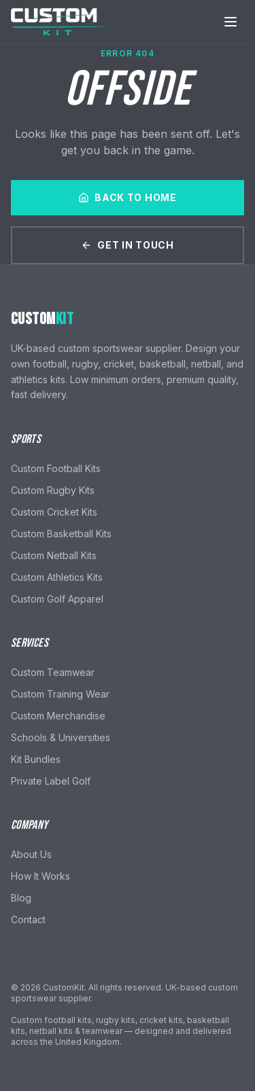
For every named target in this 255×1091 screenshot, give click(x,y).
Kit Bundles (36, 759)
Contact (28, 919)
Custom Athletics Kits (57, 577)
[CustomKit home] (58, 21)
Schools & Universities (60, 737)
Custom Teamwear (53, 672)
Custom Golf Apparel (57, 599)
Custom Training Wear (60, 694)
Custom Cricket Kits (54, 512)
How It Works (40, 876)
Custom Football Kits (56, 468)
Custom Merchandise (58, 715)
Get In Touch (127, 245)
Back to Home (127, 197)
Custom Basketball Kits (61, 533)
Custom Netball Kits (54, 555)
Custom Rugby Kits (53, 490)
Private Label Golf (50, 781)
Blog (21, 898)
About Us (31, 854)
